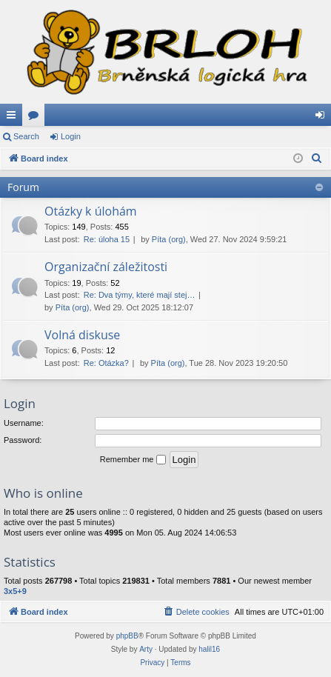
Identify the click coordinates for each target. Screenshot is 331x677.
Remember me (133, 460)
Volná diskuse (82, 335)
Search (26, 136)
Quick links (14, 118)
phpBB (127, 636)
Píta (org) (169, 239)
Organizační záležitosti (105, 267)
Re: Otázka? (106, 362)
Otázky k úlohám (90, 211)
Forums (36, 118)
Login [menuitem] (323, 118)
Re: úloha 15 (107, 239)
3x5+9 (15, 591)
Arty (146, 649)
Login (71, 136)
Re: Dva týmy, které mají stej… (139, 294)
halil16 (209, 649)
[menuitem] (317, 158)
